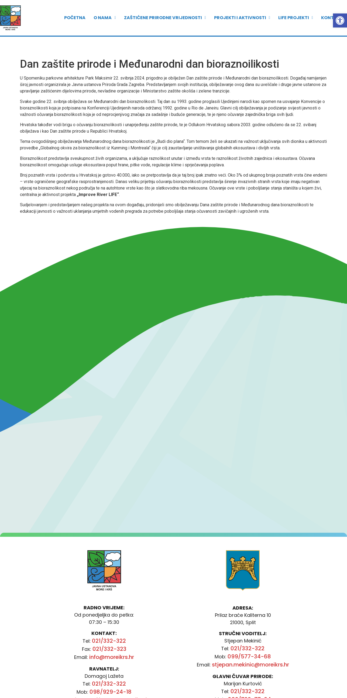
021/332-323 (109, 649)
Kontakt (332, 13)
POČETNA (74, 13)
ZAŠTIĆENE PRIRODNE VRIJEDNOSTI (165, 13)
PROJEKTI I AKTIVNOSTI (242, 13)
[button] (340, 20)
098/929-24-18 (111, 692)
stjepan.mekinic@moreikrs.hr (250, 664)
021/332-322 (109, 641)
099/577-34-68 (249, 656)
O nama (105, 13)
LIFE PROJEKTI (295, 13)
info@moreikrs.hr (111, 657)
